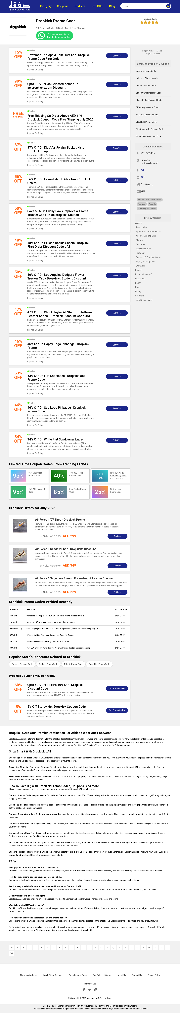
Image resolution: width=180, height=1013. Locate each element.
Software (139, 296)
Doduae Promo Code (48, 664)
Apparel (138, 223)
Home (138, 287)
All (11, 947)
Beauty (138, 270)
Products (79, 6)
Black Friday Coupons (53, 975)
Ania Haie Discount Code (147, 115)
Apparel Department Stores (148, 231)
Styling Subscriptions (145, 261)
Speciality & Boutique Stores (148, 257)
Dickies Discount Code (146, 85)
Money (138, 291)
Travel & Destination (144, 300)
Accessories (141, 227)
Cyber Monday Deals (78, 975)
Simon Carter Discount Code (148, 93)
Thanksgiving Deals (28, 975)
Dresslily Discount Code (22, 664)
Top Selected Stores (102, 975)
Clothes (139, 240)
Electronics (140, 278)
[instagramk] (96, 990)
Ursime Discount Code (146, 71)
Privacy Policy (154, 975)
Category (46, 6)
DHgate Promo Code (73, 664)
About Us (121, 975)
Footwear (140, 253)
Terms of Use (90, 984)
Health (138, 283)
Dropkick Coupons (153, 54)
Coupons (62, 6)
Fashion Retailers (143, 249)
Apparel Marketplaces (146, 236)
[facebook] (83, 990)
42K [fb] (142, 170)
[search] (142, 6)
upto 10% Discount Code (118, 476)
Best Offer (97, 6)
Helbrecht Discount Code (147, 78)
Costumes (140, 244)
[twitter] (90, 990)
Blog (112, 6)
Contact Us (137, 975)
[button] (168, 6)
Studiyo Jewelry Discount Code (150, 129)
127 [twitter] (142, 177)
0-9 (11, 953)
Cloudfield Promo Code (146, 122)
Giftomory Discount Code (147, 107)
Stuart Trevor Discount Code (148, 136)
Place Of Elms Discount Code (149, 100)
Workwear (140, 266)
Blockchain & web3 (143, 274)
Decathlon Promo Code (99, 664)
